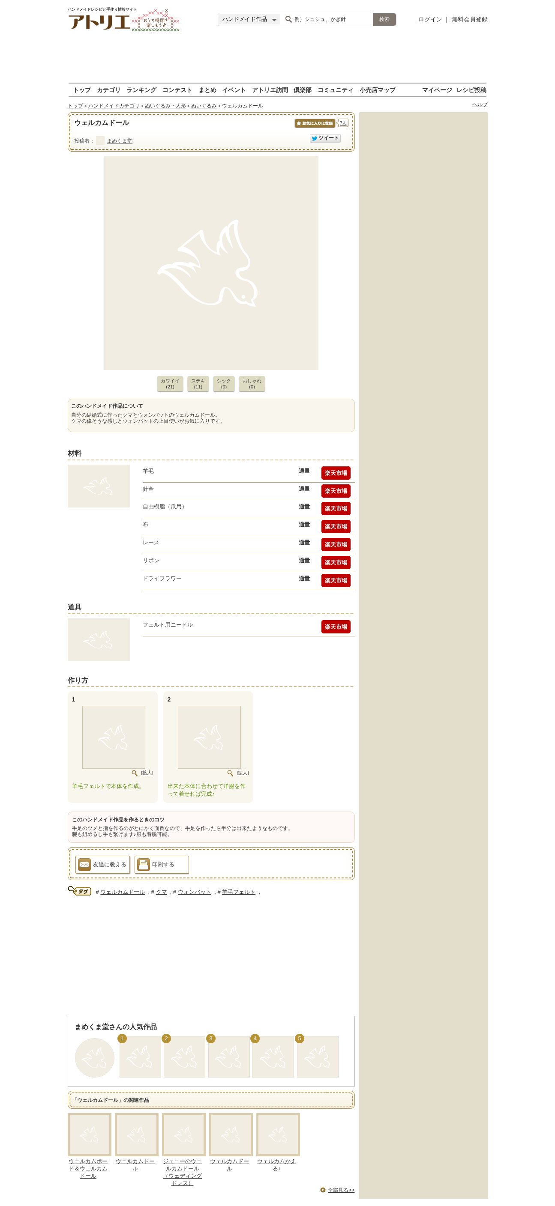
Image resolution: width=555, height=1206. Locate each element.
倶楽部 (303, 90)
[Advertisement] (278, 58)
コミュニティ (336, 90)
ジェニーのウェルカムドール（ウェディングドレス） (182, 1172)
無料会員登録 (470, 19)
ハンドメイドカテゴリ (114, 106)
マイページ (437, 90)
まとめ (207, 90)
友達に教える (102, 866)
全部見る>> (341, 1190)
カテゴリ (109, 90)
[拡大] (147, 772)
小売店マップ (378, 90)
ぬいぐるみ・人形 (165, 106)
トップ (82, 90)
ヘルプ (480, 104)
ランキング (141, 90)
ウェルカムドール (122, 892)
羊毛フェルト (238, 892)
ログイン (430, 19)
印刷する (155, 866)
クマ (161, 892)
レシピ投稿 (471, 90)
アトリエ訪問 (270, 90)
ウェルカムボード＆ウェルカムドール (88, 1168)
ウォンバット (194, 892)
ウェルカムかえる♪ (276, 1165)
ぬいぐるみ (204, 106)
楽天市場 (336, 473)
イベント (234, 90)
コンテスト (177, 90)
